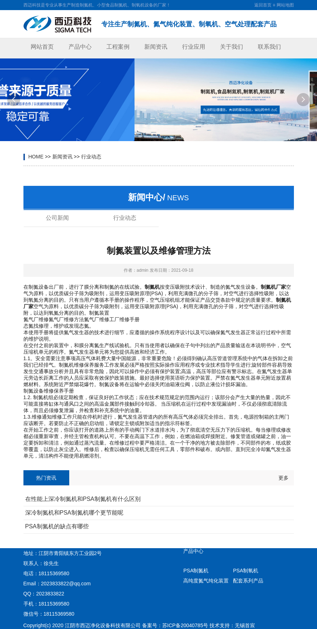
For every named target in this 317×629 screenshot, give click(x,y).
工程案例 (117, 47)
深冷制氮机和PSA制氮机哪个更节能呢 (74, 513)
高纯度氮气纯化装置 (206, 581)
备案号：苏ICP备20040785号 (175, 625)
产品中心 (80, 47)
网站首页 (42, 47)
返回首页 (263, 5)
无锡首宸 (245, 625)
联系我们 (269, 47)
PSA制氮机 (195, 570)
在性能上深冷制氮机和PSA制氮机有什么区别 (83, 499)
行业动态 (91, 157)
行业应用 (193, 47)
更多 (283, 478)
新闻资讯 (155, 47)
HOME (36, 157)
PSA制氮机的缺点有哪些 (57, 526)
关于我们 (231, 47)
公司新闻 (57, 218)
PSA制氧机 (245, 570)
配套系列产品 (248, 581)
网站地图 (285, 5)
